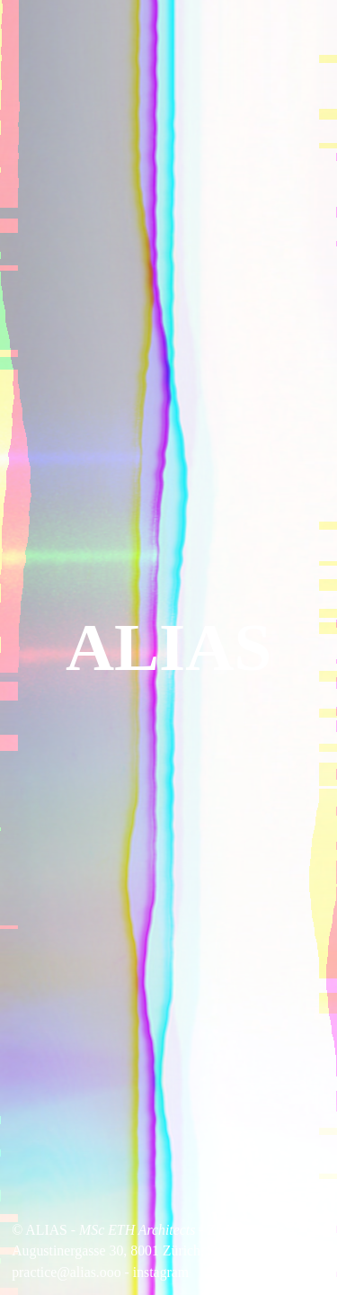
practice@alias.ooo (66, 1272)
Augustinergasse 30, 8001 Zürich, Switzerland (143, 1250)
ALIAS (168, 647)
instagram (161, 1272)
